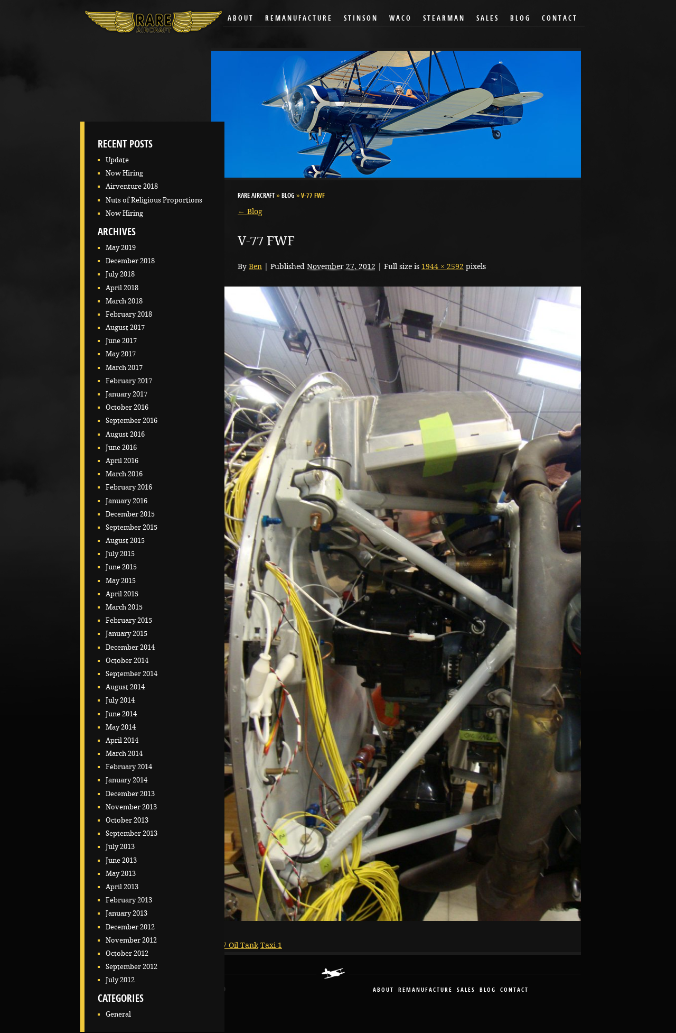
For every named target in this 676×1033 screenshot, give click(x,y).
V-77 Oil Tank (234, 945)
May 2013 (121, 874)
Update (117, 160)
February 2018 (129, 314)
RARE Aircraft (256, 196)
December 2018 (130, 261)
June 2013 (121, 860)
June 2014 (121, 714)
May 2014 (121, 727)
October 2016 (127, 407)
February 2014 (129, 767)
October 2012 (127, 953)
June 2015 (121, 567)
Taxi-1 (271, 945)
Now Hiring (124, 173)
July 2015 (120, 554)
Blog (520, 18)
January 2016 (126, 501)
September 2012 (131, 967)
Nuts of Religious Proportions (154, 200)
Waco (400, 18)
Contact (560, 18)
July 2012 (120, 980)
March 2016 (124, 474)
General (118, 1014)
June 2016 (121, 447)
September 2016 (131, 421)
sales (466, 990)
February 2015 (129, 620)
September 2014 (131, 674)
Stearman (444, 18)
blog (488, 990)
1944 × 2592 (442, 266)
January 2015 (126, 634)
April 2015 (122, 594)
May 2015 (121, 581)
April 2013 (122, 887)
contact (514, 990)
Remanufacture (299, 18)
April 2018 (122, 288)
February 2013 (129, 900)
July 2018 (120, 274)
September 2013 (131, 833)
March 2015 (124, 607)
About (241, 18)
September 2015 (131, 527)
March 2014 (124, 754)
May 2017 (121, 354)
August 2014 (125, 687)
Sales (487, 18)
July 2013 (120, 847)
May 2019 (121, 248)
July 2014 (120, 700)
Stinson (361, 18)
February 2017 (129, 381)
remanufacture (425, 990)
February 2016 (129, 487)
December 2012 (130, 927)
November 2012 (131, 940)
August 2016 (125, 434)
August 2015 (125, 541)
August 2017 (125, 327)
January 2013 (126, 913)
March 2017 (124, 368)
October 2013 (127, 820)
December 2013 (130, 794)
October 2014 (127, 661)
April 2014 (122, 740)
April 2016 (122, 461)
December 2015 (130, 514)
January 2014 (126, 780)
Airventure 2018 (132, 186)
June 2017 (121, 341)
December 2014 (130, 647)
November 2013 (131, 807)
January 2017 (126, 394)
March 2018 (124, 301)
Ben (255, 266)
